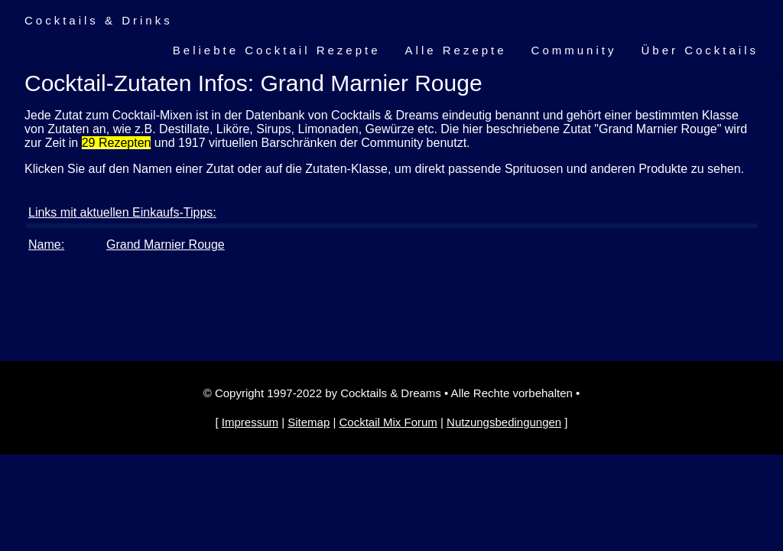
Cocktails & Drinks (98, 20)
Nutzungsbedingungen (504, 422)
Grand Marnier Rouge (165, 244)
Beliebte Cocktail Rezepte (277, 50)
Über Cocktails (700, 50)
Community (574, 50)
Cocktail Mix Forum (388, 422)
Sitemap (309, 422)
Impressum (250, 422)
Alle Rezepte (456, 50)
